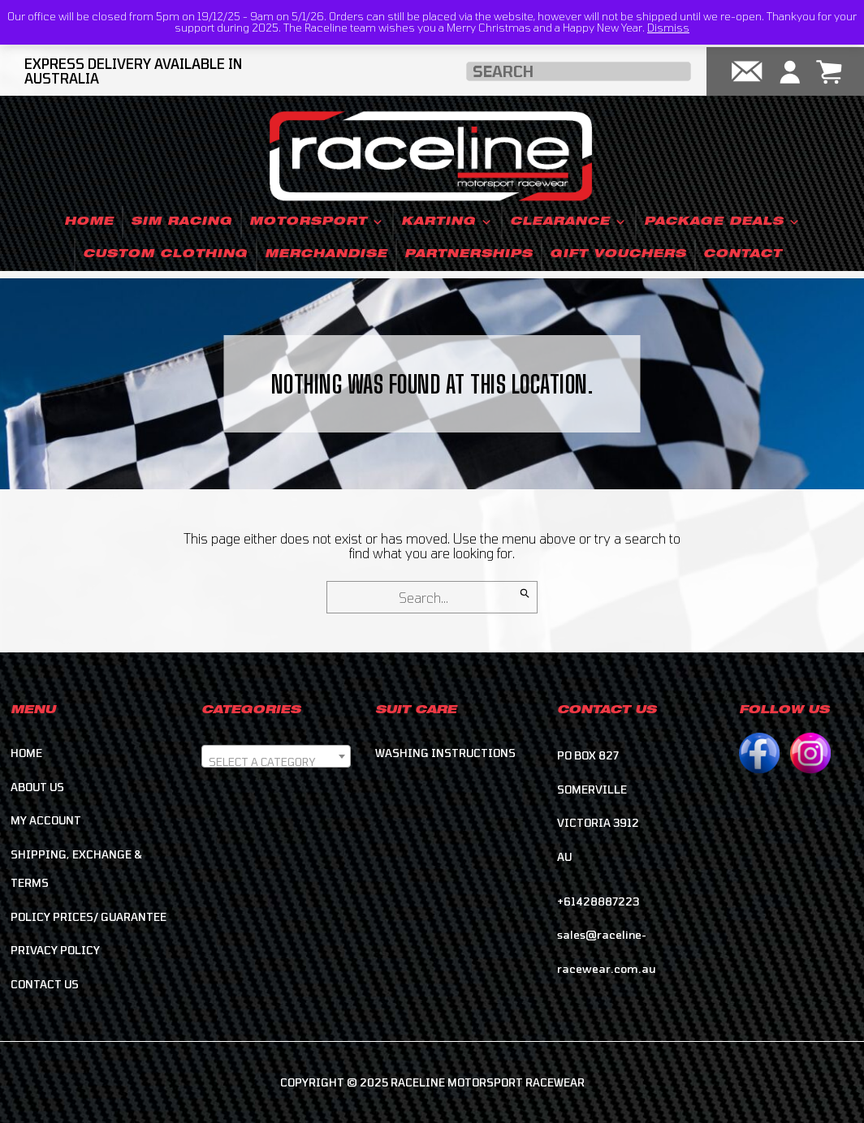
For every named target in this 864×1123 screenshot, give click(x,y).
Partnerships (468, 254)
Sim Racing (181, 222)
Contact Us (45, 984)
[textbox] (276, 762)
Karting (447, 222)
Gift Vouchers (618, 254)
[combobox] (276, 756)
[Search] (525, 593)
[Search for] (432, 597)
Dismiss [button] (668, 27)
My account (46, 820)
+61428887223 (598, 901)
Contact (742, 254)
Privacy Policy (55, 950)
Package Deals (722, 222)
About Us (37, 787)
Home (89, 222)
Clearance (568, 222)
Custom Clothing (165, 254)
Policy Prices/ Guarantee (88, 916)
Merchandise (326, 254)
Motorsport (316, 222)
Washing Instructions (445, 753)
